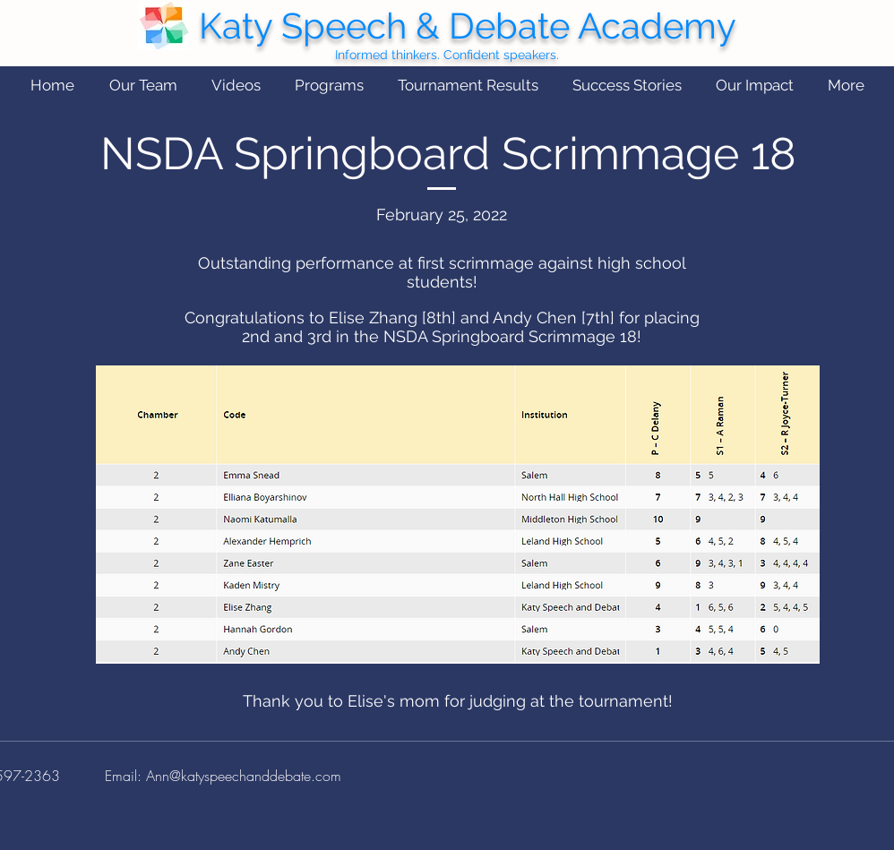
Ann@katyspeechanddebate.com (243, 776)
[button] (142, 85)
